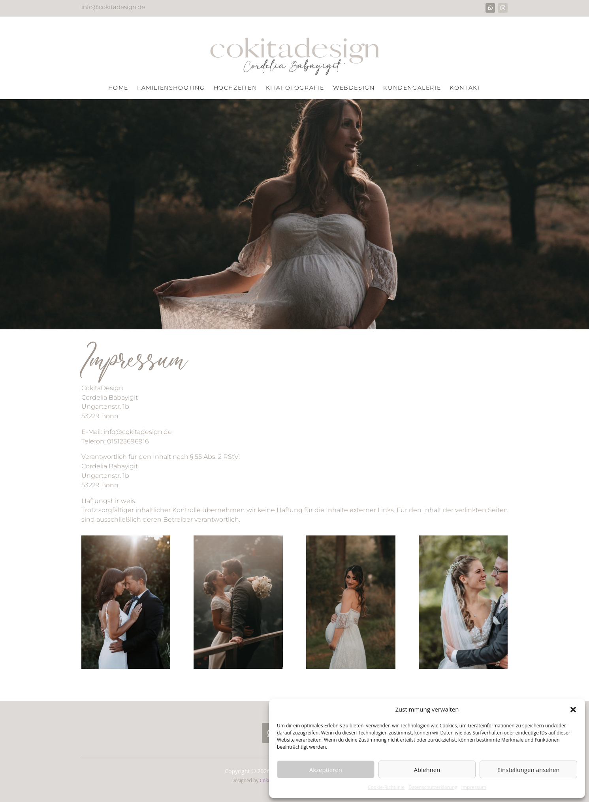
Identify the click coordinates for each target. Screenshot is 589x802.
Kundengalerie (412, 88)
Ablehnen (427, 770)
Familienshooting (171, 88)
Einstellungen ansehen (528, 770)
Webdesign (353, 88)
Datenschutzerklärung (432, 787)
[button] (573, 710)
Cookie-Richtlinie (386, 787)
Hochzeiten (235, 88)
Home (118, 88)
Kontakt (465, 88)
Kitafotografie (295, 88)
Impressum (473, 787)
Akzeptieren (325, 770)
